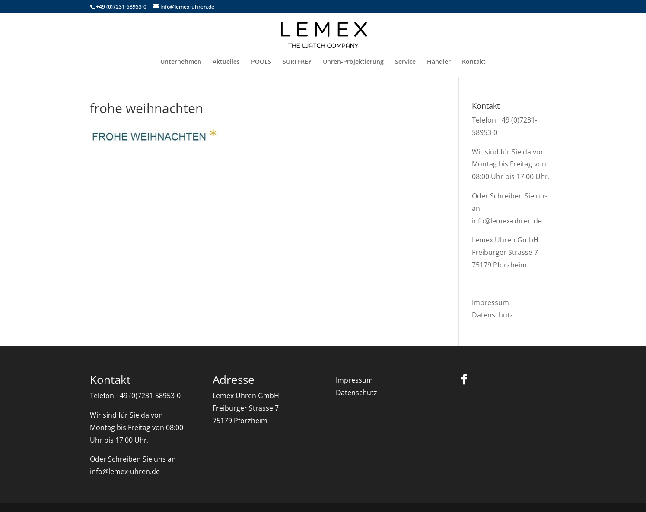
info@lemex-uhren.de (507, 221)
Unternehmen (180, 62)
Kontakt (474, 62)
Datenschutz (492, 315)
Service (405, 62)
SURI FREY (297, 62)
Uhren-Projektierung (353, 62)
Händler (439, 62)
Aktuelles (226, 62)
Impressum (490, 302)
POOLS (261, 62)
